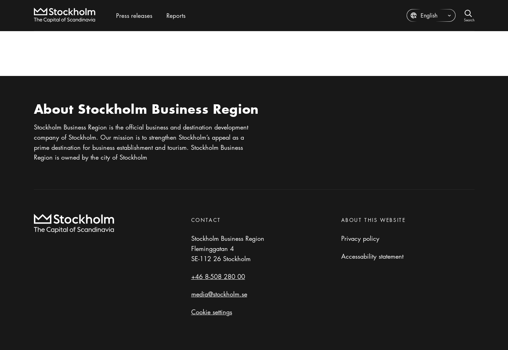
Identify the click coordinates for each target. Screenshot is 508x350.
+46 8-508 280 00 (218, 276)
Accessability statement (372, 256)
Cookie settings (211, 312)
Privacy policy (360, 238)
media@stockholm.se (219, 294)
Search (469, 19)
